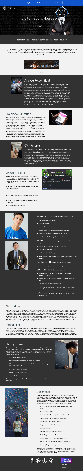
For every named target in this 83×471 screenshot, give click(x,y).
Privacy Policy (65, 464)
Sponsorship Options (65, 466)
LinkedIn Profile (15, 172)
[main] (41, 20)
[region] (41, 3)
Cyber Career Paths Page (46, 104)
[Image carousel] (41, 66)
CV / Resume (32, 145)
